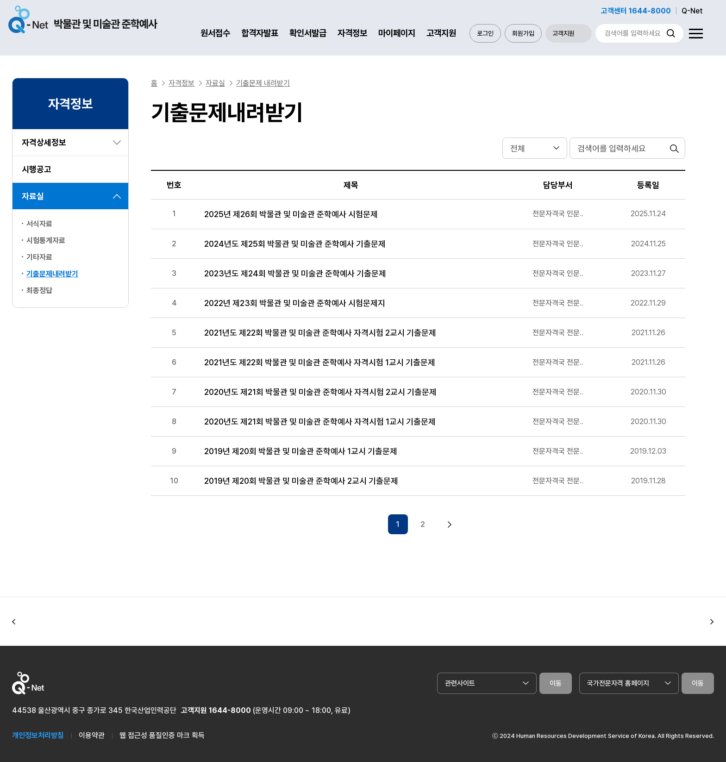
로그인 (485, 33)
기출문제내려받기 (52, 273)
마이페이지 (396, 33)
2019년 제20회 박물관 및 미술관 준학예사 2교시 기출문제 (301, 481)
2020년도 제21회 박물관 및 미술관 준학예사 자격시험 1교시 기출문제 (320, 421)
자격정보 (352, 33)
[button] (14, 617)
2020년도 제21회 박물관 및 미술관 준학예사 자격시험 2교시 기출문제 (320, 392)
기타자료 (39, 257)
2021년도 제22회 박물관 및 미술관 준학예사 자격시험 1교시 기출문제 (319, 362)
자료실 (33, 196)
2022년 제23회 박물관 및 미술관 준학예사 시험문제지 (294, 303)
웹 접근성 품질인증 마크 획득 (162, 730)
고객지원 (441, 33)
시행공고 (36, 169)
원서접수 (215, 33)
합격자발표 (259, 33)
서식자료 (39, 223)
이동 (556, 678)
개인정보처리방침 (38, 730)
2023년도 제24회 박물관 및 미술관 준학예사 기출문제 (295, 273)
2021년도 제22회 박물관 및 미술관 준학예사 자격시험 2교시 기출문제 (320, 332)
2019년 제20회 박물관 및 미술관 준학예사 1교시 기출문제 (300, 451)
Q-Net (692, 10)
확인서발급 (307, 33)
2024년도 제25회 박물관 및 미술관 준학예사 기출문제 (295, 244)
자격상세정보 (44, 142)
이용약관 (92, 730)
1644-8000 (230, 705)
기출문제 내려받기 (263, 83)
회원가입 (523, 33)
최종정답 (39, 290)
